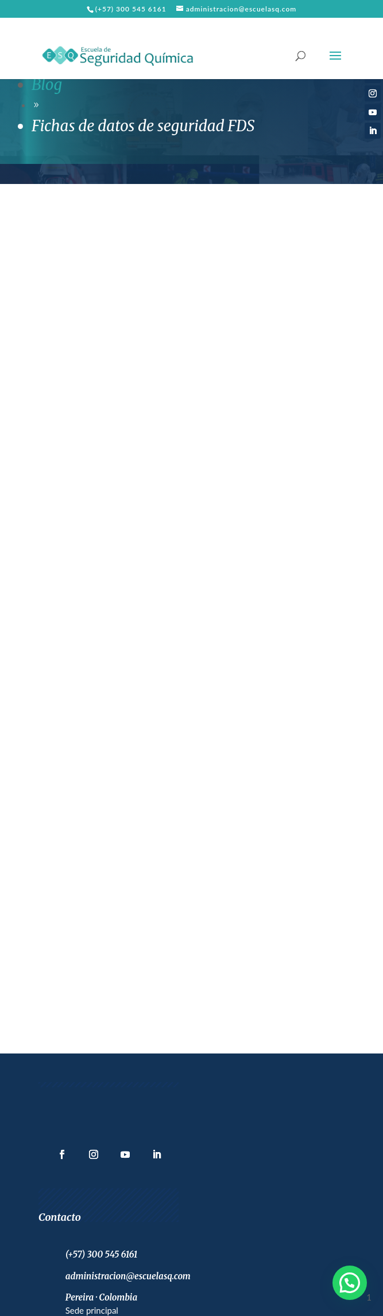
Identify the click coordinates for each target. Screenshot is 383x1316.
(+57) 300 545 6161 (131, 9)
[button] (349, 1283)
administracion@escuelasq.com (128, 1276)
